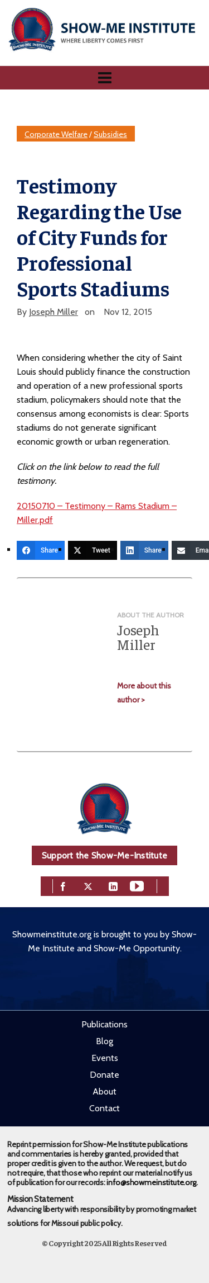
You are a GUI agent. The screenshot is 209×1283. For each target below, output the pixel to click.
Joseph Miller (53, 311)
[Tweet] (92, 550)
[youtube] (137, 885)
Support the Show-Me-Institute (104, 855)
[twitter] (88, 885)
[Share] (41, 550)
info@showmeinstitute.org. (151, 1182)
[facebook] (63, 885)
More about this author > (144, 693)
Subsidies (110, 134)
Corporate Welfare (56, 134)
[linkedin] (113, 885)
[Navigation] (104, 77)
